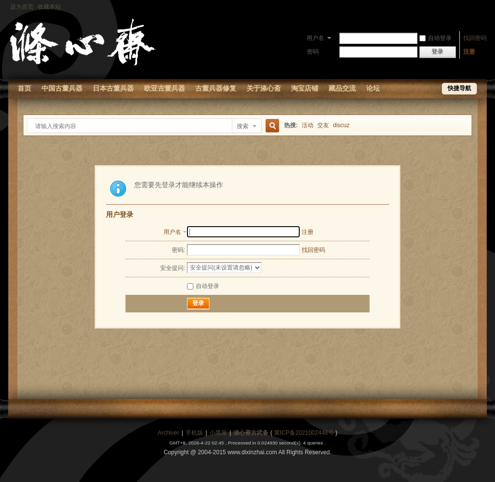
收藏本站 (49, 6)
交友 (323, 125)
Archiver (168, 432)
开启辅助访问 (484, 6)
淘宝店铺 (304, 88)
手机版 (194, 432)
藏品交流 (342, 88)
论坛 (373, 88)
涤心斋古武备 (250, 432)
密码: (178, 250)
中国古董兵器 (61, 88)
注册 (469, 51)
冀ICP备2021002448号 (304, 432)
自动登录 (435, 38)
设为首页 (22, 6)
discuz (341, 125)
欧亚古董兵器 (164, 88)
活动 (307, 125)
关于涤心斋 (264, 88)
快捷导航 (459, 88)
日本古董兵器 (113, 88)
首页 (24, 88)
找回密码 (475, 38)
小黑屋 (218, 432)
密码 (313, 51)
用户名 (315, 38)
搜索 (242, 126)
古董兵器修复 (215, 88)
